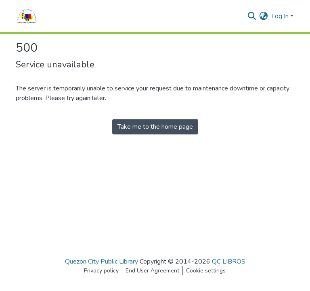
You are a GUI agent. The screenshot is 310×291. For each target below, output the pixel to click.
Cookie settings (206, 270)
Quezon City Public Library (101, 261)
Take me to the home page (155, 126)
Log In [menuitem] (280, 16)
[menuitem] (264, 16)
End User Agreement (152, 270)
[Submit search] (252, 16)
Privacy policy (101, 270)
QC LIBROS (228, 261)
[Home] (27, 16)
